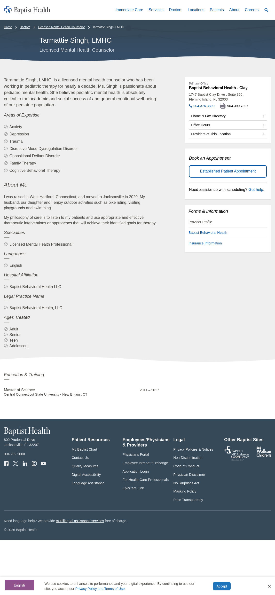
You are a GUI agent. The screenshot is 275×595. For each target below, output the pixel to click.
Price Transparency (188, 555)
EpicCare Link (133, 543)
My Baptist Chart (84, 504)
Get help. (256, 244)
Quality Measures (85, 521)
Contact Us (80, 513)
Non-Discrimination (187, 513)
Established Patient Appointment (228, 226)
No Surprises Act (186, 538)
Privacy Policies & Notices (193, 504)
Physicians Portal (136, 509)
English (19, 585)
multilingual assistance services (80, 576)
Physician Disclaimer (189, 530)
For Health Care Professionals (146, 535)
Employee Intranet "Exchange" (146, 518)
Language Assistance (88, 538)
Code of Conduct (186, 521)
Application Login (136, 526)
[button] (129, 10)
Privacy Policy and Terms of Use (100, 589)
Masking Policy (184, 546)
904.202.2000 (14, 509)
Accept (221, 586)
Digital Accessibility (86, 530)
